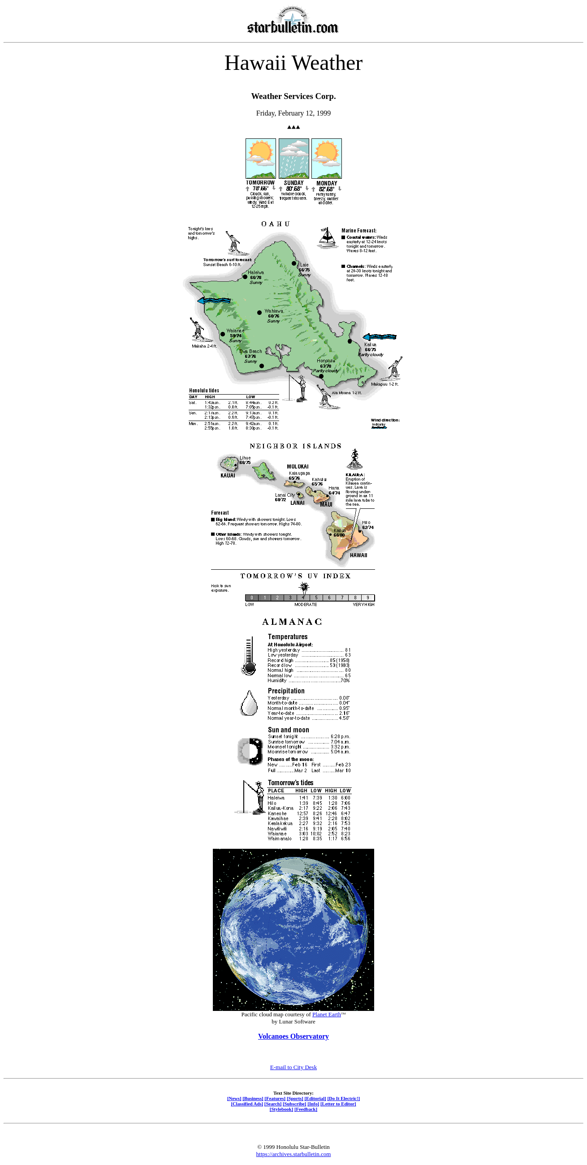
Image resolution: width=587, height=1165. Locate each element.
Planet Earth (326, 1014)
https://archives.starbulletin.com (293, 1154)
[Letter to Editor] (338, 1103)
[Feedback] (305, 1109)
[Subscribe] (294, 1103)
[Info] (313, 1103)
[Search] (273, 1103)
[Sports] (295, 1098)
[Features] (274, 1098)
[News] (234, 1098)
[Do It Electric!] (343, 1098)
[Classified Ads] (247, 1103)
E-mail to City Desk (293, 1067)
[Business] (252, 1098)
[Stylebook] (281, 1109)
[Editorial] (315, 1098)
